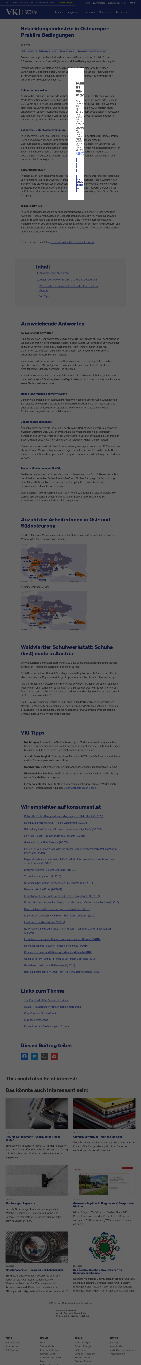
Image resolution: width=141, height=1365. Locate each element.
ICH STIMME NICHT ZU (76, 183)
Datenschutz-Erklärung (82, 153)
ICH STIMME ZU (76, 165)
